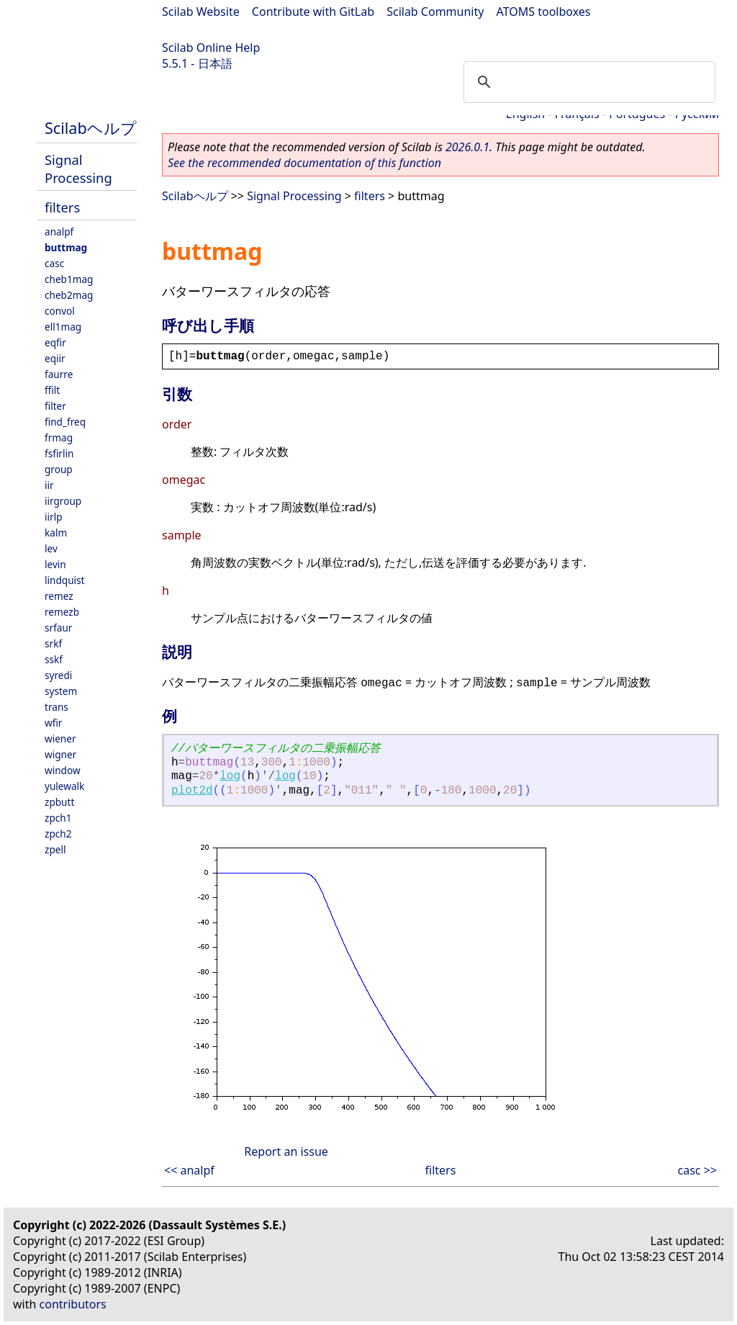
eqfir (55, 342)
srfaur (58, 627)
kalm (56, 532)
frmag (59, 437)
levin (55, 564)
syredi (58, 675)
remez (59, 596)
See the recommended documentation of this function (304, 163)
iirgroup (63, 501)
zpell (55, 849)
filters (62, 207)
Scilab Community (435, 11)
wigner (60, 754)
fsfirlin (59, 453)
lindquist (64, 580)
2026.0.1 (467, 147)
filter (55, 406)
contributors (73, 1304)
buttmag (66, 247)
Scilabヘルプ (91, 127)
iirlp (54, 517)
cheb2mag (69, 295)
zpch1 (58, 818)
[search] (587, 82)
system (61, 691)
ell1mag (63, 326)
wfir (53, 722)
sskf (54, 659)
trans (56, 707)
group (59, 469)
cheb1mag (69, 279)
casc (54, 263)
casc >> (697, 1170)
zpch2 (58, 833)
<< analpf (189, 1170)
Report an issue (285, 1151)
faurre (59, 374)
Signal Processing (78, 169)
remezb (62, 612)
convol (60, 311)
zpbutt (59, 802)
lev (51, 548)
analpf (59, 231)
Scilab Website (201, 11)
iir (49, 485)
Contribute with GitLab (313, 11)
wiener (60, 738)
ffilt (52, 390)
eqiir (55, 358)
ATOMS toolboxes (544, 11)
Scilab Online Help (211, 47)
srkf (53, 643)
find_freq (65, 421)
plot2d (192, 790)
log (230, 776)
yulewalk (64, 786)
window (63, 770)
